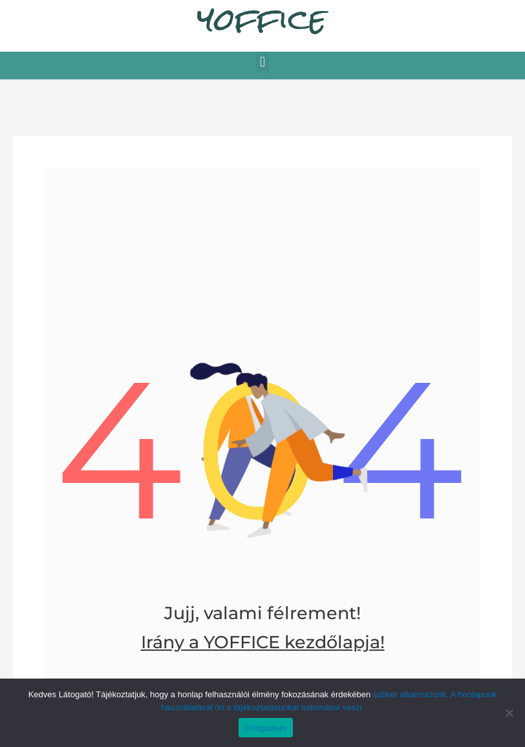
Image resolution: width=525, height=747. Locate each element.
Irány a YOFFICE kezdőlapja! (263, 642)
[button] (262, 62)
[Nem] (508, 712)
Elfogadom (265, 728)
